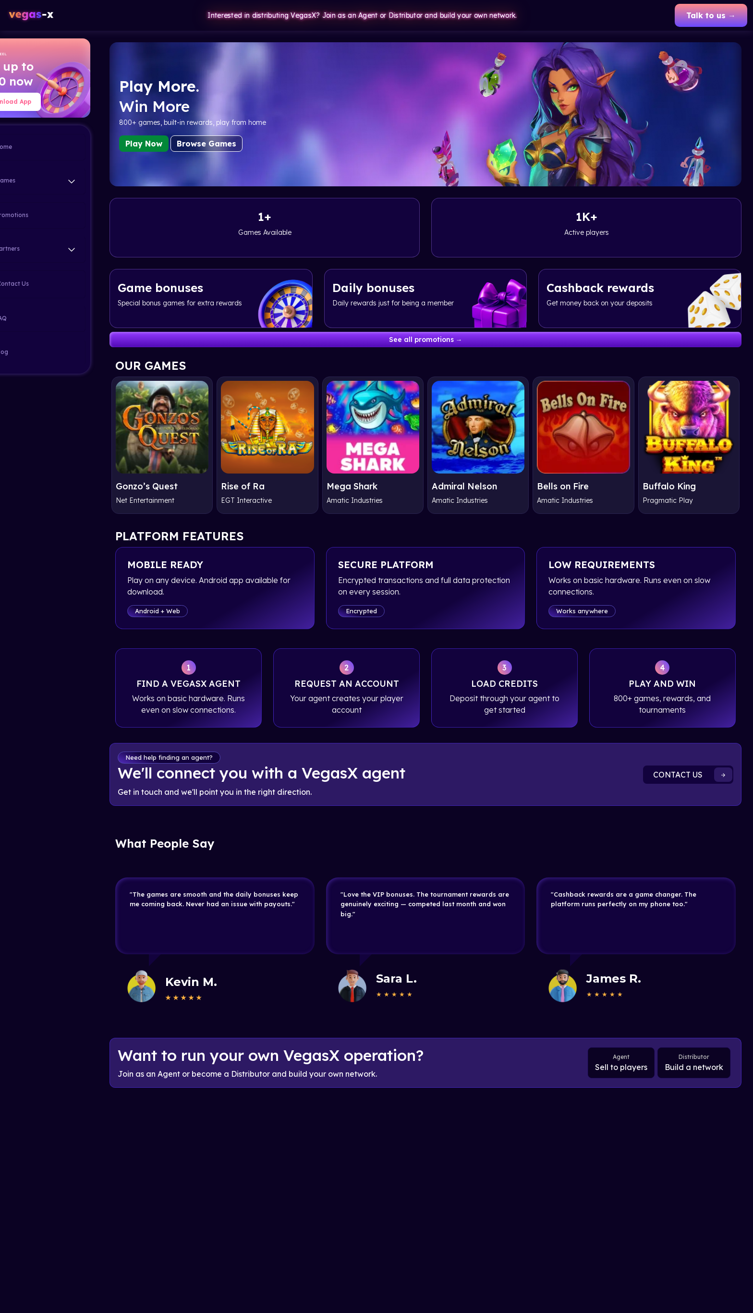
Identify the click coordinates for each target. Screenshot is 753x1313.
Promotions (45, 215)
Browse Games (247, 143)
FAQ (34, 319)
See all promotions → (446, 339)
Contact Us (45, 284)
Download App (49, 101)
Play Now (184, 143)
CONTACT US (692, 779)
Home (36, 147)
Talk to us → (711, 15)
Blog (35, 352)
